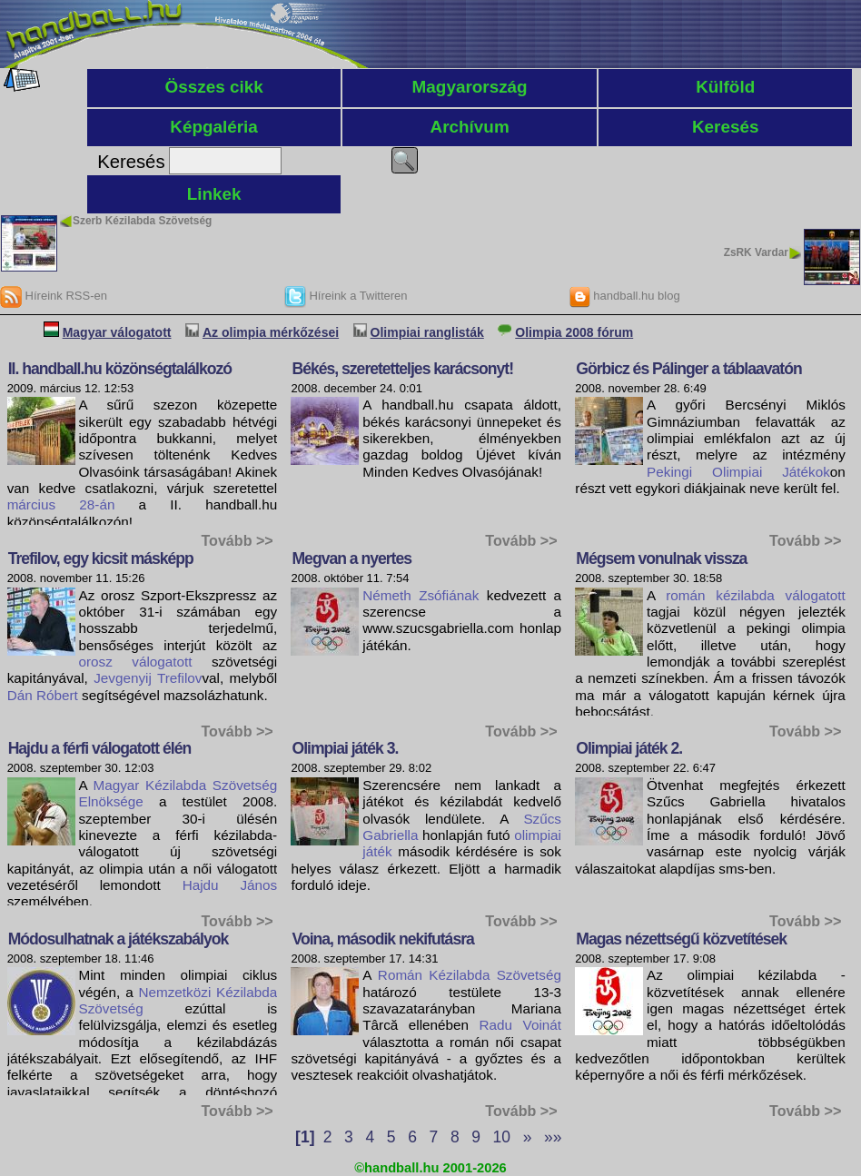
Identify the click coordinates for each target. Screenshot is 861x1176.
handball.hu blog (624, 295)
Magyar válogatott (117, 332)
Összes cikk (213, 86)
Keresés (725, 126)
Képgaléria (214, 126)
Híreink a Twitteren (346, 295)
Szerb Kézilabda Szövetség (142, 220)
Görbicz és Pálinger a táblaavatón (688, 369)
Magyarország (470, 86)
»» (552, 1137)
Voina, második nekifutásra (382, 939)
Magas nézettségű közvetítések (681, 939)
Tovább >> (236, 540)
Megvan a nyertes (351, 558)
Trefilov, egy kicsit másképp (100, 558)
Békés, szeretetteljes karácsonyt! (402, 369)
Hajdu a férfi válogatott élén (100, 748)
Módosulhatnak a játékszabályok (118, 939)
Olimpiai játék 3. (345, 748)
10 (501, 1137)
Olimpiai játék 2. (629, 748)
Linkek (214, 193)
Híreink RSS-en (53, 295)
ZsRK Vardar (756, 252)
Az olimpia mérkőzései (271, 332)
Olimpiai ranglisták (427, 332)
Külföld (725, 86)
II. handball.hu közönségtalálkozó (120, 369)
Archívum (470, 126)
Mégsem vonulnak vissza (661, 558)
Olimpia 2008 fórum (574, 332)
